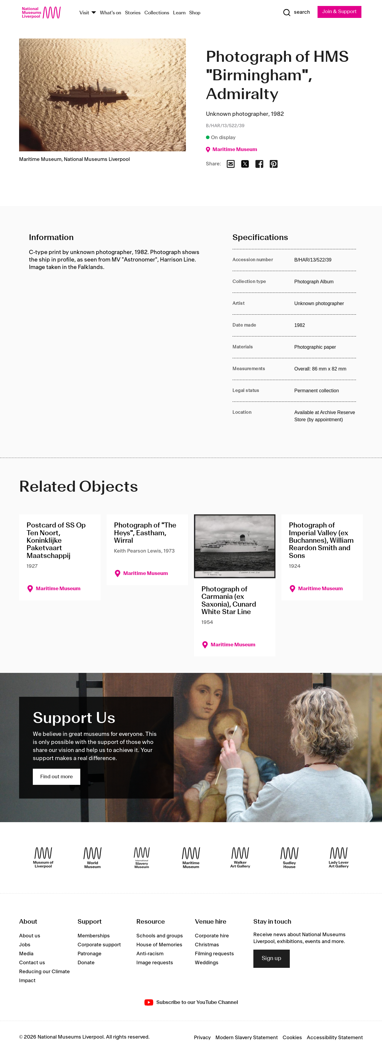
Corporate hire (212, 936)
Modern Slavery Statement (246, 1038)
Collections (156, 13)
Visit (84, 13)
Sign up (271, 959)
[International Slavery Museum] (141, 858)
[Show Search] (295, 12)
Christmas (207, 945)
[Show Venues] (93, 13)
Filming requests (214, 954)
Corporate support (99, 945)
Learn (179, 13)
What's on (110, 13)
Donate (86, 963)
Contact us (32, 963)
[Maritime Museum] (191, 858)
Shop (195, 13)
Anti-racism (150, 954)
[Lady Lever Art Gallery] (338, 858)
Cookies (292, 1038)
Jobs (24, 945)
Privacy (202, 1038)
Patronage (89, 954)
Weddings (206, 963)
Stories (133, 13)
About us (29, 936)
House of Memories (159, 945)
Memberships (94, 936)
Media (26, 954)
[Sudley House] (289, 858)
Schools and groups (159, 936)
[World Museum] (92, 858)
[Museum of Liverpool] (43, 858)
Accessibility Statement (335, 1038)
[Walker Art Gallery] (240, 858)
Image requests (154, 963)
